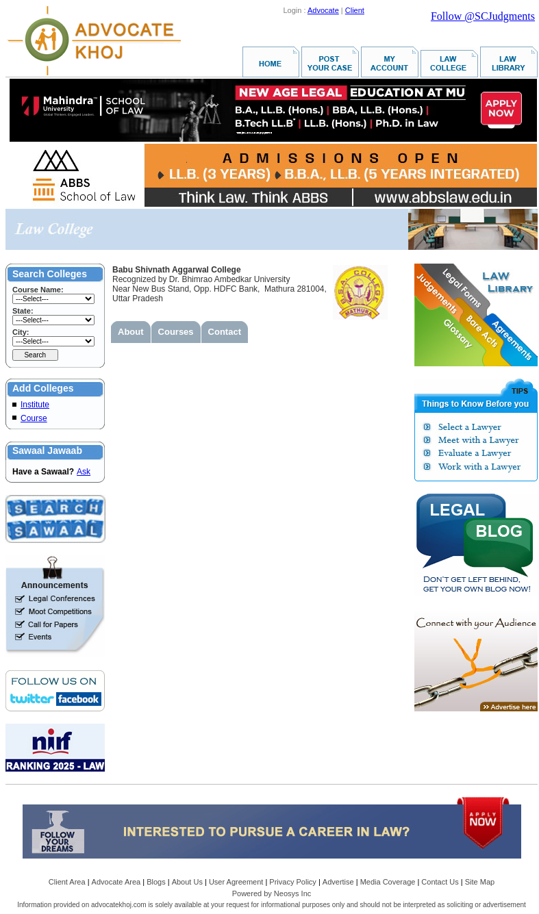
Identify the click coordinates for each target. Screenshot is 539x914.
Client (354, 10)
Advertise (338, 882)
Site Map (479, 882)
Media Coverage (388, 882)
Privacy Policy (292, 882)
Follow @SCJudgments (483, 16)
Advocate (323, 10)
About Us (187, 882)
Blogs (156, 882)
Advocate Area (116, 882)
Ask (83, 472)
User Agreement (236, 882)
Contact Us (439, 882)
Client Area (67, 882)
